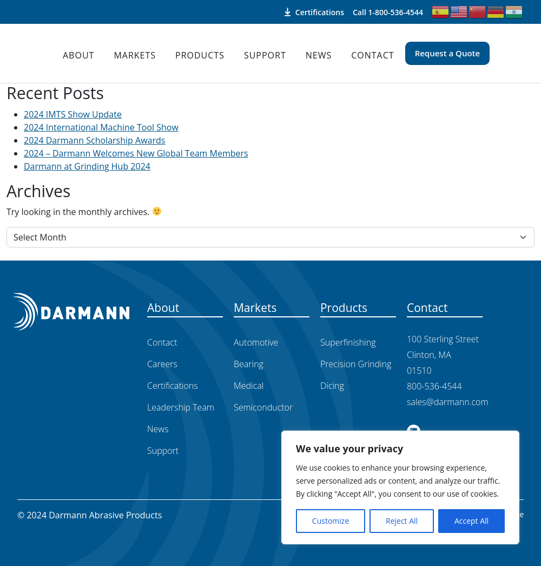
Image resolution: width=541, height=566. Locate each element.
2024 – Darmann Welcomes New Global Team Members (136, 153)
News (319, 55)
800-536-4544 (434, 386)
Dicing (332, 386)
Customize (330, 521)
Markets (135, 55)
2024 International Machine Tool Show (101, 127)
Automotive (256, 342)
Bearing (248, 364)
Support (265, 55)
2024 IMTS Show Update (73, 114)
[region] (400, 487)
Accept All (471, 521)
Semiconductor (263, 407)
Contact (372, 55)
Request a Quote (447, 53)
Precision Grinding (355, 364)
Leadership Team (180, 407)
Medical (248, 386)
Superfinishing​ (347, 342)
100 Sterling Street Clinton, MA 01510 (443, 354)
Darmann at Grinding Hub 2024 (87, 166)
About (78, 55)
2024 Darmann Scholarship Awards (94, 140)
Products (200, 55)
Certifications (314, 12)
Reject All (402, 521)
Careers (162, 364)
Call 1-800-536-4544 (388, 12)
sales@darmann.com (448, 402)
